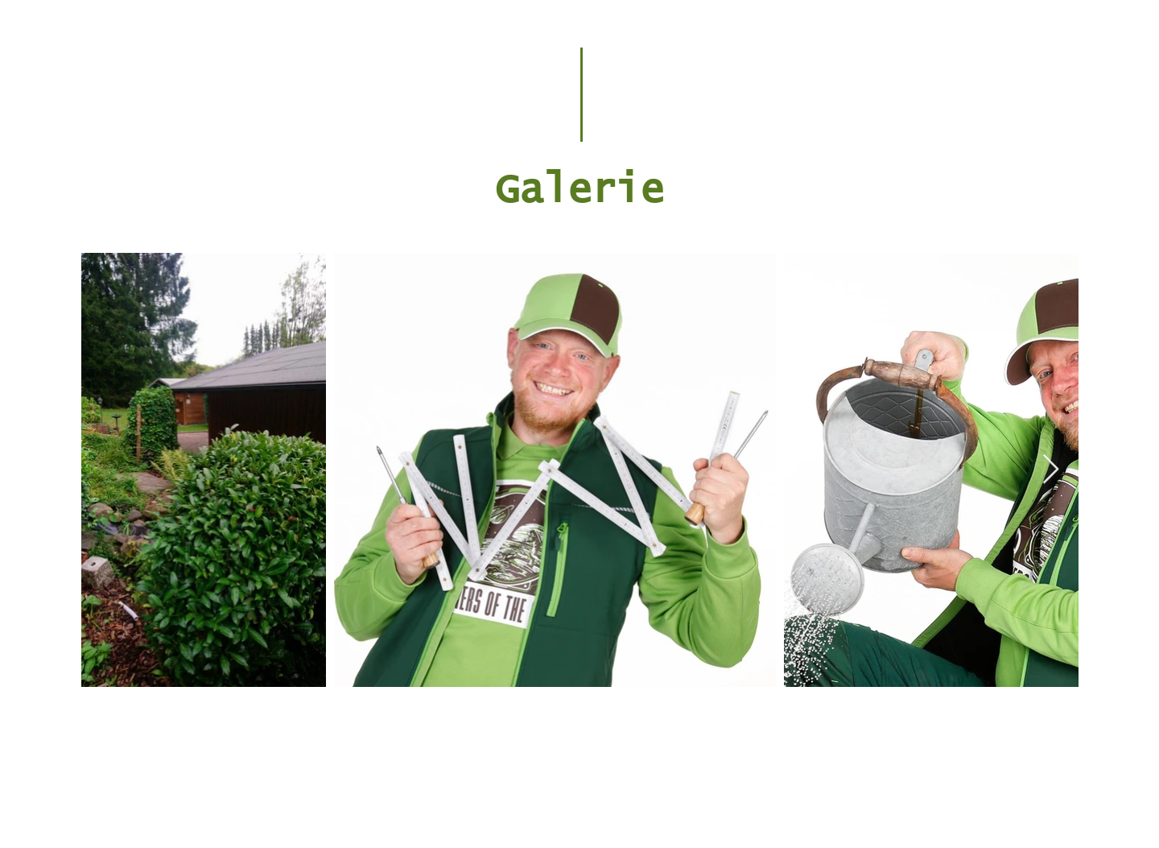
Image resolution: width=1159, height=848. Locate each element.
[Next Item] (1050, 470)
